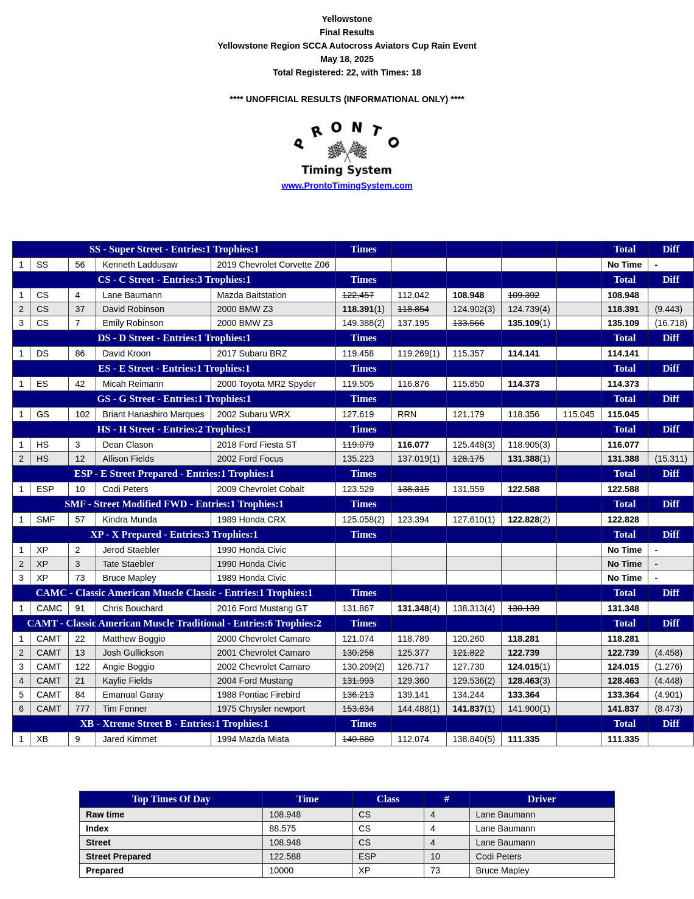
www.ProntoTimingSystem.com (346, 185)
